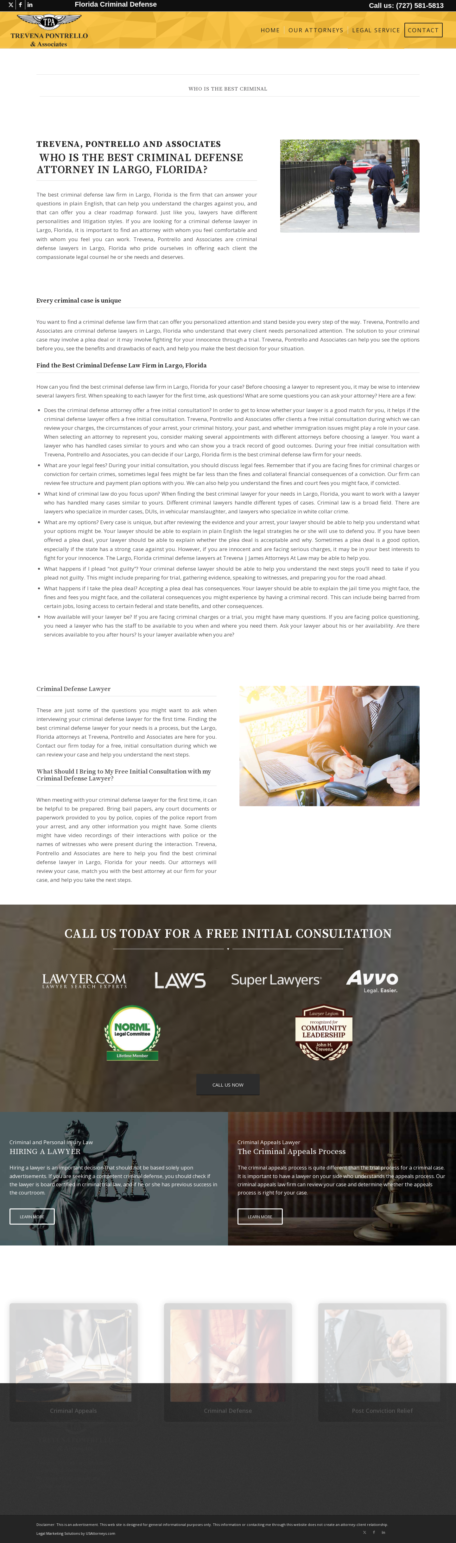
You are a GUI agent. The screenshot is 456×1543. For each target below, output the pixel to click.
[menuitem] (270, 30)
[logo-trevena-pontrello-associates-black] (49, 30)
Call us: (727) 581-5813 (406, 5)
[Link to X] (11, 4)
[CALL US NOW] (228, 1084)
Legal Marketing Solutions (58, 1533)
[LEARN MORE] (32, 1216)
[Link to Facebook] (20, 4)
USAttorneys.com (100, 1533)
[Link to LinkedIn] (30, 4)
